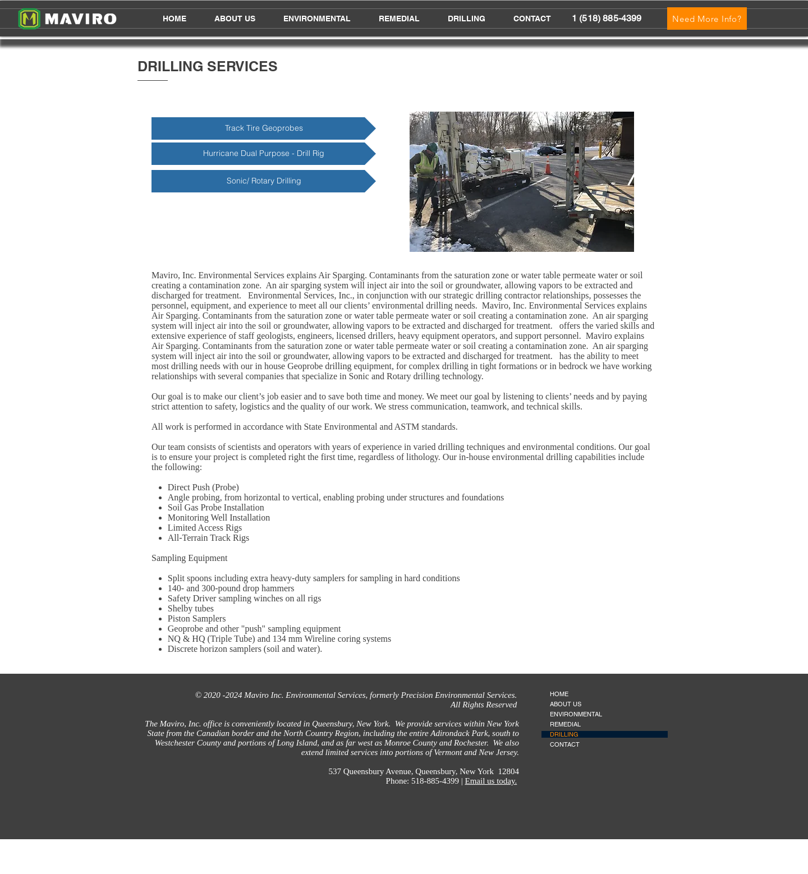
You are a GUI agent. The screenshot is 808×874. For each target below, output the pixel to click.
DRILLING (564, 734)
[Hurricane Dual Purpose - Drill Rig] (264, 153)
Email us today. (491, 780)
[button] (317, 19)
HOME (559, 694)
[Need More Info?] (707, 18)
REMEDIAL (565, 724)
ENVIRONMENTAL (576, 714)
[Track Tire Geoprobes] (264, 128)
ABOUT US (565, 704)
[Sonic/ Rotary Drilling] (264, 181)
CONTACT (565, 744)
